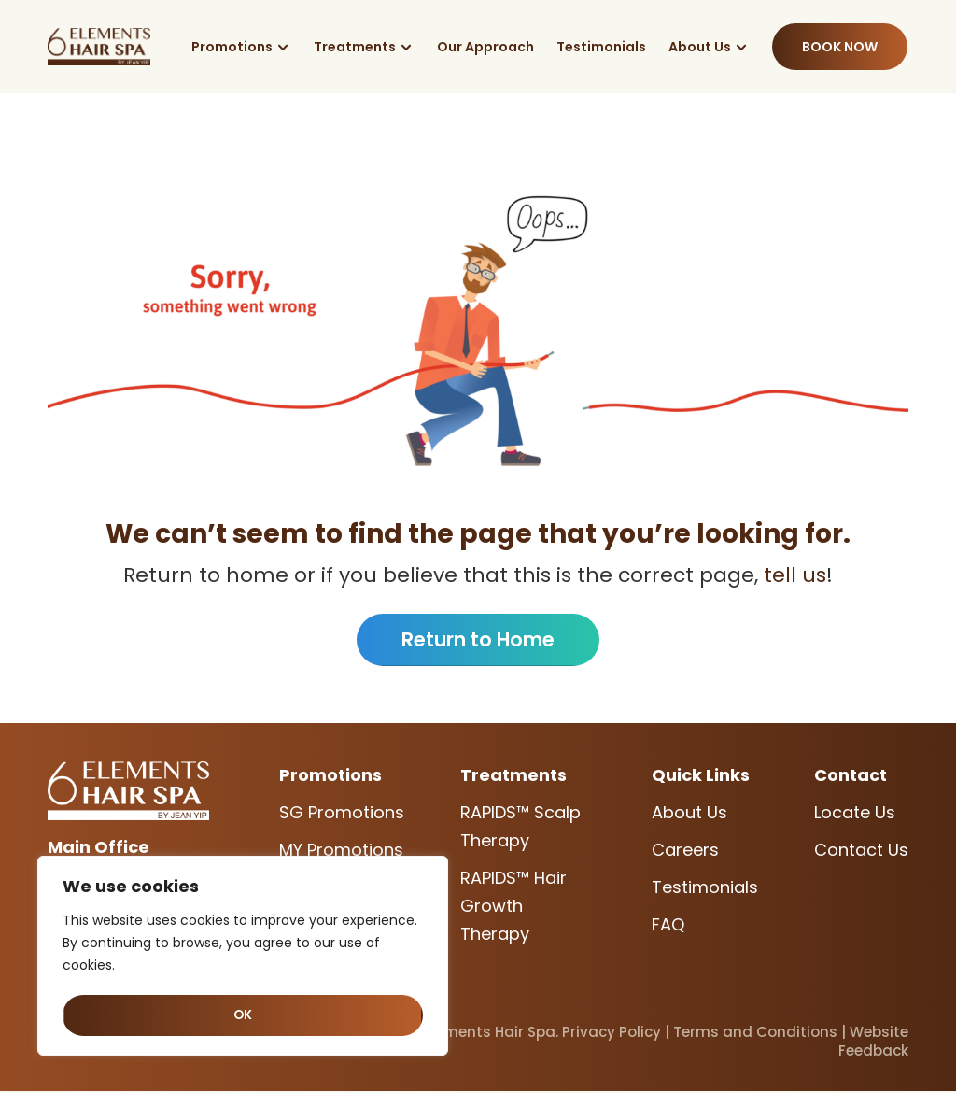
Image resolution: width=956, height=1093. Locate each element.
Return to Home (478, 640)
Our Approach (485, 46)
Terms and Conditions (755, 1033)
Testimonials (601, 46)
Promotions (232, 46)
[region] (242, 957)
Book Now (840, 46)
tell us (792, 575)
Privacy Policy (611, 1033)
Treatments (355, 46)
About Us (699, 46)
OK (243, 1015)
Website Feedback (873, 1043)
